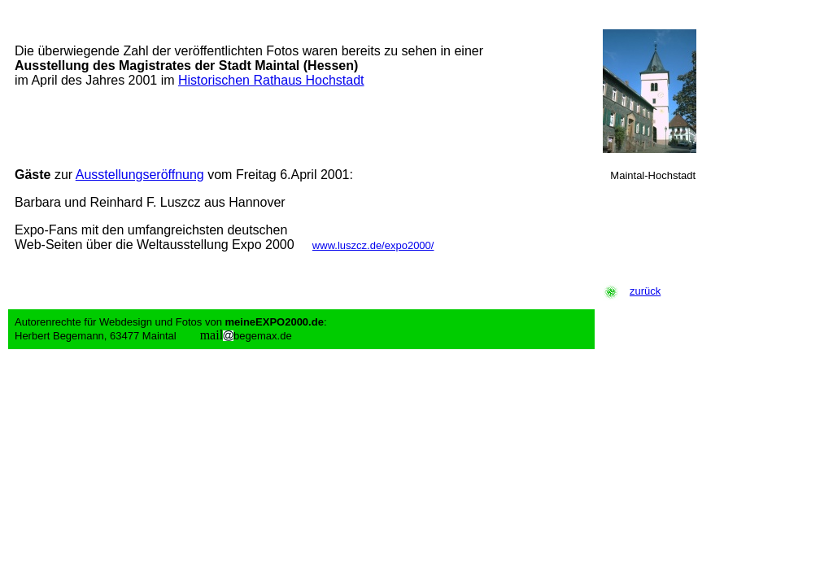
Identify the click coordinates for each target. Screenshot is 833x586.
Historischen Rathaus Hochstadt (271, 80)
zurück (645, 291)
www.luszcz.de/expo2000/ (373, 245)
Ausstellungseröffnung (140, 174)
